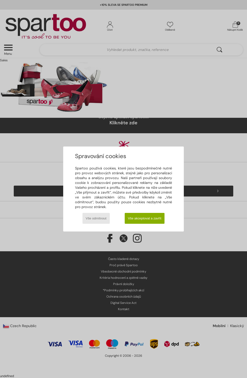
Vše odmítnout (96, 218)
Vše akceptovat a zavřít (144, 218)
